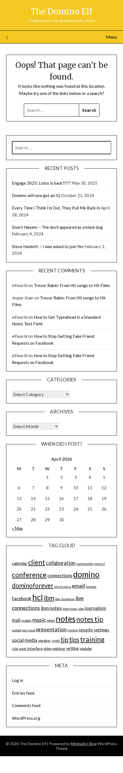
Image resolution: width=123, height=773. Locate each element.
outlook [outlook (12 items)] (17, 630)
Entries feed (23, 692)
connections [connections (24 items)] (59, 575)
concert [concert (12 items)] (99, 563)
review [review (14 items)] (72, 630)
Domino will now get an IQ (36, 195)
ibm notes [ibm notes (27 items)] (51, 608)
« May (17, 528)
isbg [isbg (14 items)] (81, 609)
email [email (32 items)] (78, 586)
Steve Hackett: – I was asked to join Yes (47, 246)
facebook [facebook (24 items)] (22, 598)
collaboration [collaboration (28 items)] (60, 563)
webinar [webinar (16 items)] (59, 648)
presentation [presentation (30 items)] (51, 629)
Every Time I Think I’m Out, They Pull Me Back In (56, 207)
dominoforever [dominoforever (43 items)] (32, 585)
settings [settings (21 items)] (101, 629)
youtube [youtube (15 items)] (86, 649)
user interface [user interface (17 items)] (31, 648)
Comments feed (26, 705)
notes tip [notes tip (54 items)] (89, 619)
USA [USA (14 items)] (15, 649)
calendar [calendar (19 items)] (19, 563)
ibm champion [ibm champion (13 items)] (65, 599)
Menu (111, 36)
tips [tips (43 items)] (74, 639)
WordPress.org (26, 718)
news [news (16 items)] (51, 620)
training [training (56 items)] (92, 639)
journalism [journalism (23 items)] (95, 608)
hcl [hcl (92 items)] (37, 597)
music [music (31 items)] (39, 620)
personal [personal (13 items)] (28, 630)
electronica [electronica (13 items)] (62, 586)
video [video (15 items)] (47, 649)
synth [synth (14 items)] (55, 641)
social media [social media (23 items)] (24, 640)
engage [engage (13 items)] (91, 586)
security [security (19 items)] (85, 629)
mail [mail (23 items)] (16, 620)
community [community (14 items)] (84, 564)
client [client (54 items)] (36, 562)
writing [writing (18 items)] (72, 648)
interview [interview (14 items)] (70, 609)
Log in (17, 680)
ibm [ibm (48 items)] (49, 598)
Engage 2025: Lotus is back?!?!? (41, 182)
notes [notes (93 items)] (65, 618)
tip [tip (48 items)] (64, 639)
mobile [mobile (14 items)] (26, 620)
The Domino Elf (61, 11)
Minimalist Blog (84, 743)
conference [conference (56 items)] (29, 575)
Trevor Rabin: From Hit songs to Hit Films (72, 285)
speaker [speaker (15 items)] (44, 641)
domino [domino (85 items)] (86, 574)
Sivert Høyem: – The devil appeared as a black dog (57, 227)
